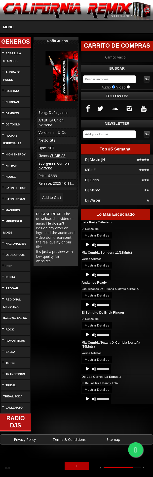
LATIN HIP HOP (16, 188)
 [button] (77, 466)
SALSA (10, 359)
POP (8, 266)
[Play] (87, 245)
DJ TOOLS (12, 124)
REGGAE (11, 288)
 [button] (100, 468)
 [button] (143, 468)
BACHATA (12, 91)
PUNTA (11, 277)
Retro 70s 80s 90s (12, 322)
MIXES (7, 233)
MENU (8, 27)
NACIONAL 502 (16, 244)
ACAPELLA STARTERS (11, 57)
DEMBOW (12, 113)
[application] (96, 245)
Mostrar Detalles (97, 236)
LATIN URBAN (15, 199)
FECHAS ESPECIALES (11, 139)
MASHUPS (12, 210)
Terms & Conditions (69, 447)
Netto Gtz (46, 140)
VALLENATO (14, 415)
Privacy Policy (25, 447)
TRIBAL (10, 393)
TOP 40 (11, 371)
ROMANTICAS (15, 348)
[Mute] (94, 245)
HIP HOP (11, 166)
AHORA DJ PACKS (11, 76)
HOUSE (10, 177)
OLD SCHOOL (15, 255)
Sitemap (113, 447)
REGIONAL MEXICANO (11, 303)
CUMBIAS (12, 102)
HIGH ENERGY (15, 154)
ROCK (9, 337)
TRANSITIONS (15, 382)
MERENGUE (13, 221)
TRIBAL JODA (12, 404)
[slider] (103, 244)
